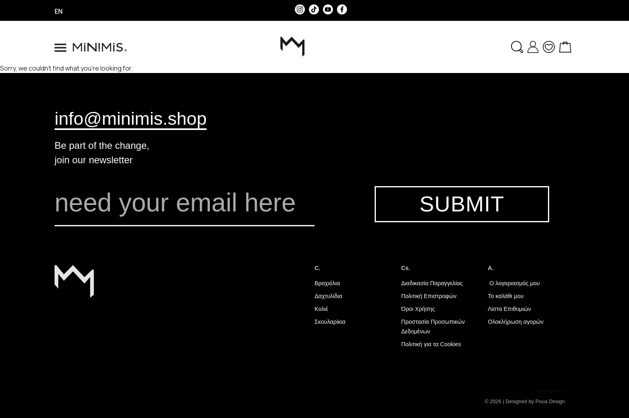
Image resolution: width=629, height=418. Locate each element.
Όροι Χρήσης (418, 309)
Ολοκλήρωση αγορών (516, 322)
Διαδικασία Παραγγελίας (432, 283)
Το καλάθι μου (505, 296)
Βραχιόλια (327, 283)
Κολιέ (321, 309)
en (59, 11)
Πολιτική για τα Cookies (431, 344)
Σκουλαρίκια (329, 322)
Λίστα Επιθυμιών (509, 309)
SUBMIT (462, 204)
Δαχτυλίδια (328, 296)
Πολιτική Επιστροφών (429, 296)
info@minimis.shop (131, 118)
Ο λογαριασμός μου (514, 283)
